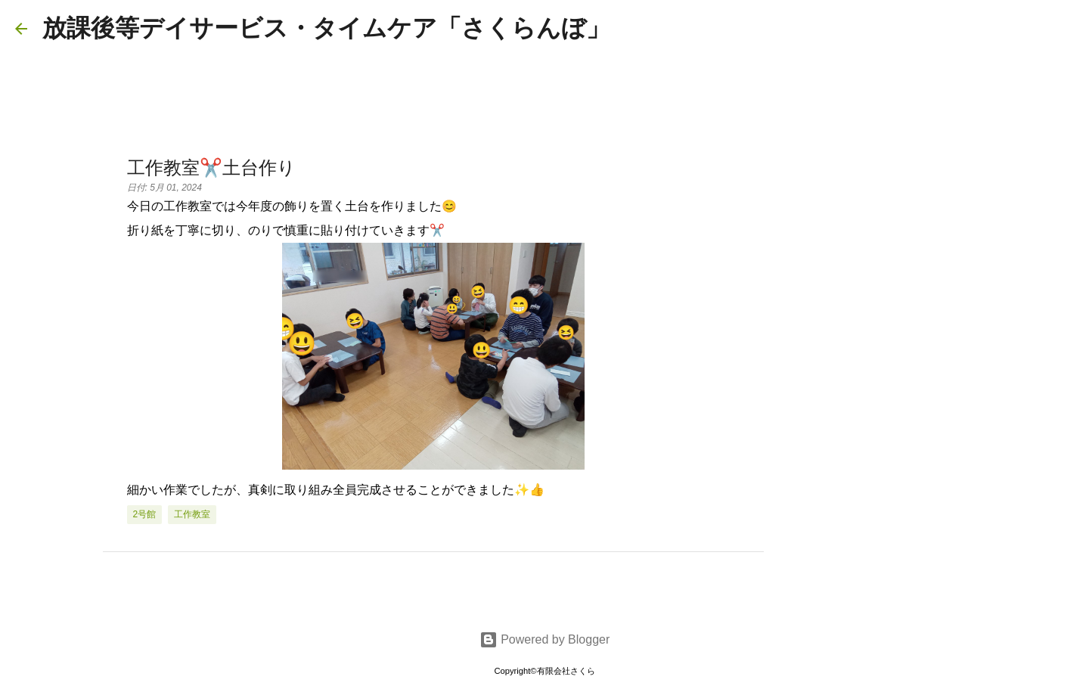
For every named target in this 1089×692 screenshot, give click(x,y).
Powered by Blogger (544, 639)
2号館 (145, 514)
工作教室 (192, 514)
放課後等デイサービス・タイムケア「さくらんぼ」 (326, 28)
